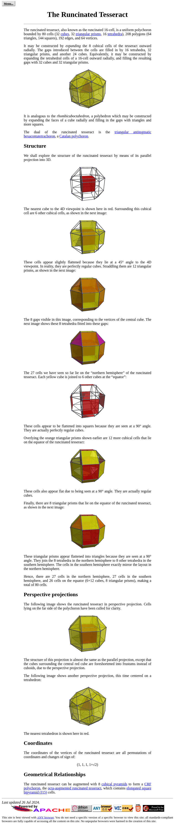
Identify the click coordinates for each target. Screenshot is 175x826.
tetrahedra (115, 34)
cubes (65, 34)
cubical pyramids (114, 784)
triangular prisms (88, 34)
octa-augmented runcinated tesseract (74, 788)
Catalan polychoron (73, 136)
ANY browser (45, 817)
